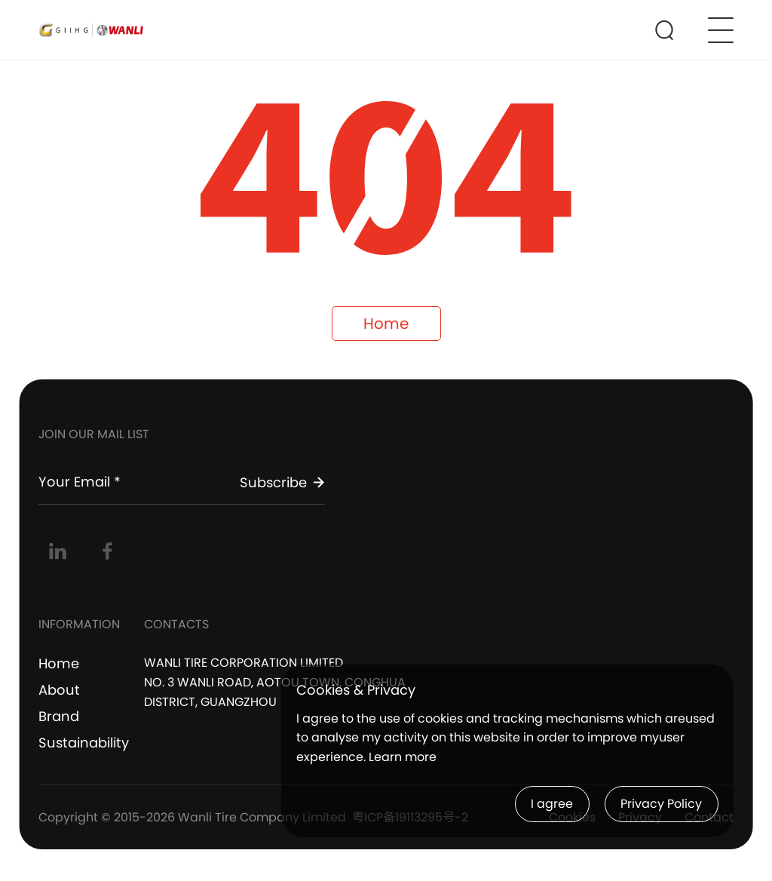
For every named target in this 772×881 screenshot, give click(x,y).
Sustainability (83, 742)
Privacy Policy (661, 803)
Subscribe (282, 482)
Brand (58, 716)
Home (386, 323)
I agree (552, 803)
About (59, 689)
